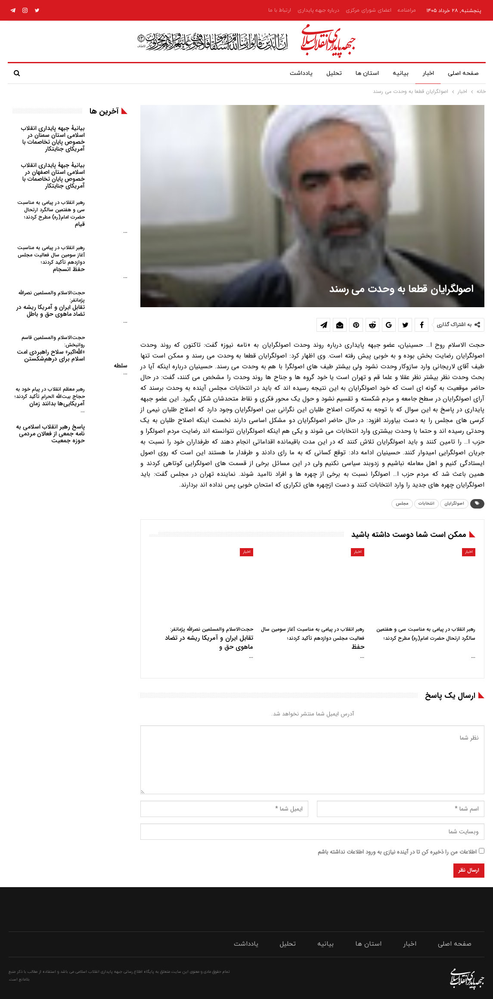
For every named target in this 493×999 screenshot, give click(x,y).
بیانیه (397, 73)
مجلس (402, 503)
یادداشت (292, 73)
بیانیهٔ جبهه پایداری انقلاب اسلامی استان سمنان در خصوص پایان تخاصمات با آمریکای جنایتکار (53, 138)
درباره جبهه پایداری (318, 10)
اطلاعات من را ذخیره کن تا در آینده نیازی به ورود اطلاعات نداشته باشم (397, 852)
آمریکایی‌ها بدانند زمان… (50, 400)
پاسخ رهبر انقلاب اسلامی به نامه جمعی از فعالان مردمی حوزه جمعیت (50, 433)
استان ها (362, 73)
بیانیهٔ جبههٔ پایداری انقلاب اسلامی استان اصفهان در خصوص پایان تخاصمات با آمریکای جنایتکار (53, 175)
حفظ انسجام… (72, 262)
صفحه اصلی (463, 73)
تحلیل (327, 73)
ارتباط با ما (279, 10)
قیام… (72, 217)
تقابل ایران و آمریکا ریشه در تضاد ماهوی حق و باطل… (71, 307)
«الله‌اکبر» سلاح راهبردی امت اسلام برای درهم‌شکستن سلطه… (72, 355)
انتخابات (426, 503)
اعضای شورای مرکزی (368, 10)
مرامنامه (407, 10)
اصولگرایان (454, 503)
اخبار (426, 73)
